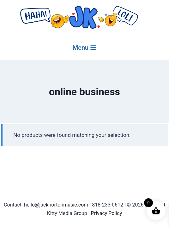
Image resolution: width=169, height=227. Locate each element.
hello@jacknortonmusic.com (56, 205)
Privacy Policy (106, 213)
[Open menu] (84, 47)
